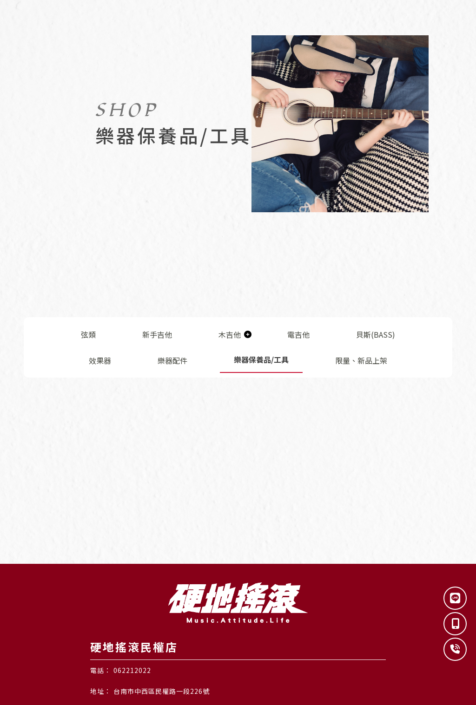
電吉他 (298, 334)
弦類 (88, 334)
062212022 (132, 670)
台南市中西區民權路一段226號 (161, 691)
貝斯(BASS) (375, 334)
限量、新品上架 (361, 360)
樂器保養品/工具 (261, 359)
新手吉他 (157, 334)
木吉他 (229, 334)
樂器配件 (172, 360)
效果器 (100, 360)
